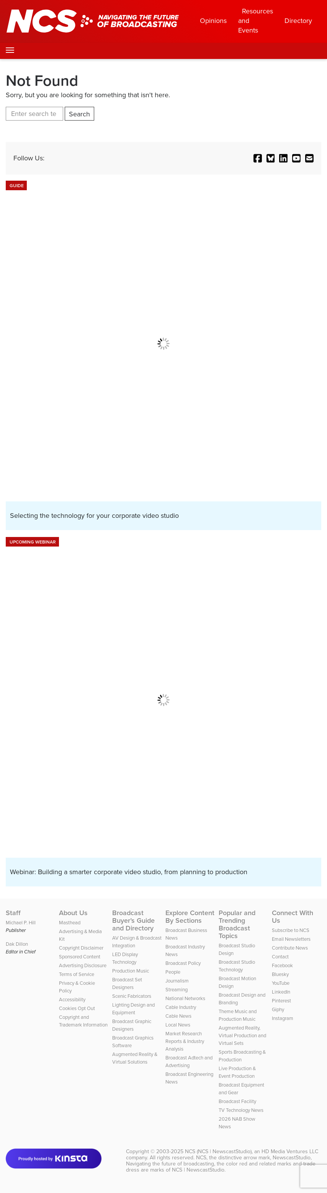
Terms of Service (76, 974)
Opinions (213, 21)
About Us (73, 913)
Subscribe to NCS (290, 930)
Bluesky (280, 974)
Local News (177, 1024)
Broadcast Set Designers (127, 983)
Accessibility (72, 999)
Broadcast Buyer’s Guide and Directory (133, 920)
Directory (298, 21)
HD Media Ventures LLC (290, 1151)
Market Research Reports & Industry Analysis (184, 1041)
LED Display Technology (125, 958)
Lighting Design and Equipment (133, 1008)
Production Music (130, 970)
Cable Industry (180, 1007)
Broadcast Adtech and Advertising (189, 1061)
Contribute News (290, 947)
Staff (13, 913)
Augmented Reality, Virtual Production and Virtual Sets (242, 1035)
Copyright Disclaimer (81, 947)
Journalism (177, 980)
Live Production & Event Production (237, 1072)
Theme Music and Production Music (238, 1015)
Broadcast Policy (183, 963)
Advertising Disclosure (82, 965)
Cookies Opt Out (77, 1008)
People (172, 972)
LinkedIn (281, 992)
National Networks (185, 998)
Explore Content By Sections (189, 916)
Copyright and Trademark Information (83, 1020)
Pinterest (281, 1000)
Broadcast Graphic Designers (131, 1025)
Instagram (282, 1018)
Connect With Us (292, 916)
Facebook (282, 965)
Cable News (178, 1016)
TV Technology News (241, 1110)
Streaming (176, 989)
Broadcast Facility (237, 1101)
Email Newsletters (291, 939)
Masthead (69, 922)
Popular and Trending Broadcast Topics (237, 924)
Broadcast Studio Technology (237, 965)
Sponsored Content (79, 956)
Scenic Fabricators (131, 996)
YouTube (280, 983)
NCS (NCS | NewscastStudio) (218, 1151)
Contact (280, 956)
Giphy (278, 1009)
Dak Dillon (17, 944)
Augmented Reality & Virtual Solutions (134, 1058)
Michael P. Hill (21, 922)
